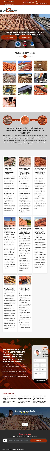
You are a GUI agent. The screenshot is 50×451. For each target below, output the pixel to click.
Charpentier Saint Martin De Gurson (23, 396)
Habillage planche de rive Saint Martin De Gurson (9, 402)
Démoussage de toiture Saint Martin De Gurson (24, 402)
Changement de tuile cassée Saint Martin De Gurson (9, 399)
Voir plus (25, 425)
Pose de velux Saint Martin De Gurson (39, 399)
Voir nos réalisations (9, 37)
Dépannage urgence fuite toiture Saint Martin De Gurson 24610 (39, 402)
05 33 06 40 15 (9, 1)
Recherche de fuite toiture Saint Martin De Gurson (39, 396)
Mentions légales (20, 449)
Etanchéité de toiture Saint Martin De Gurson (24, 399)
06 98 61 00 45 (9, 4)
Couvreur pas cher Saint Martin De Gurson (10, 396)
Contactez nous (25, 37)
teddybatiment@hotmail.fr (41, 2)
